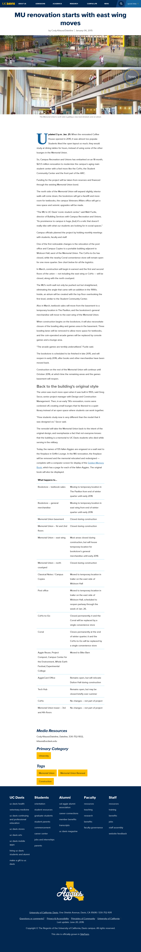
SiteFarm (84, 934)
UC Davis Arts (16, 835)
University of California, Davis (43, 912)
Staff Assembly (116, 827)
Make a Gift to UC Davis (18, 862)
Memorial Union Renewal (72, 773)
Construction (45, 781)
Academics (57, 4)
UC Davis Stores (17, 829)
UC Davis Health (17, 803)
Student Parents (42, 821)
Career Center (41, 833)
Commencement (42, 827)
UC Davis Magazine (68, 831)
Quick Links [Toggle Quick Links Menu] (132, 3)
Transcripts (64, 825)
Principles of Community (83, 918)
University (44, 755)
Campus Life (92, 4)
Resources (89, 803)
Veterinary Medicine (19, 809)
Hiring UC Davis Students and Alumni (20, 852)
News (106, 4)
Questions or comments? (32, 918)
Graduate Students (43, 815)
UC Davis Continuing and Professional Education (19, 819)
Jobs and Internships (44, 839)
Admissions (40, 4)
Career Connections (68, 813)
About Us (22, 4)
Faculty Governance (93, 827)
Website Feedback (118, 833)
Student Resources (43, 809)
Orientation (39, 803)
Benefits (88, 821)
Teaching (88, 809)
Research (74, 4)
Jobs (111, 821)
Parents (38, 845)
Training (112, 809)
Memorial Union (46, 773)
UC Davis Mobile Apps (17, 842)
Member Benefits (67, 819)
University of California (108, 918)
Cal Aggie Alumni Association (67, 805)
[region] (70, 597)
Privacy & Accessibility (58, 918)
